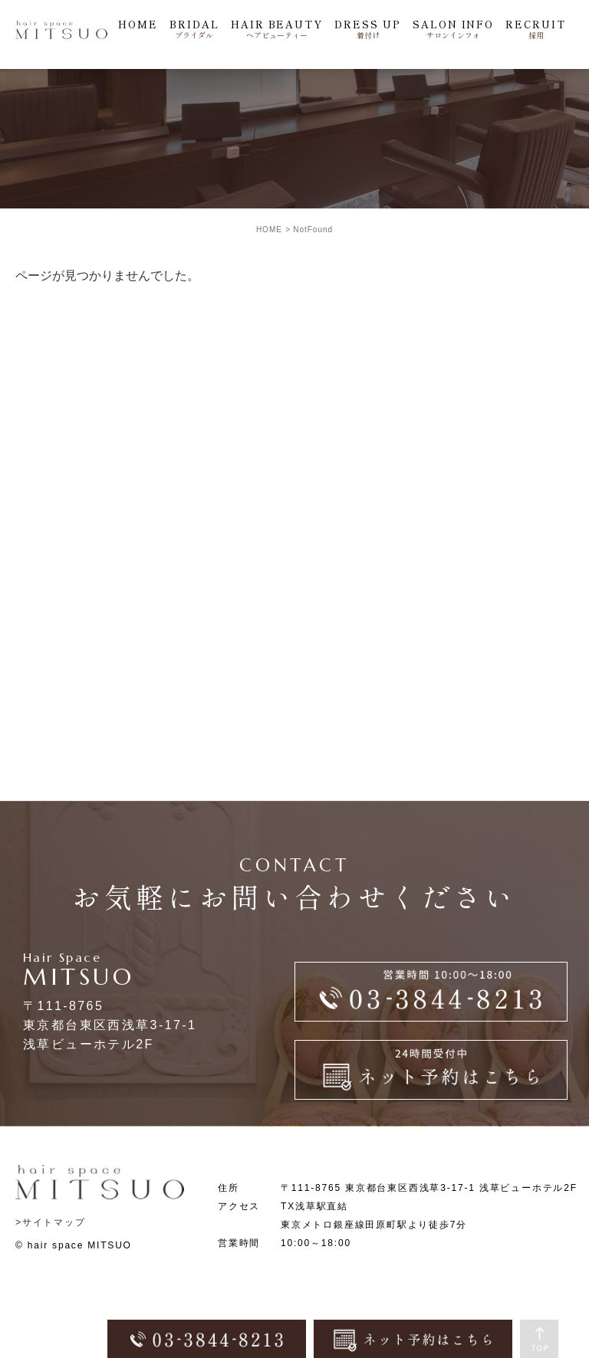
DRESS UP (367, 29)
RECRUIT (535, 29)
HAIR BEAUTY (277, 29)
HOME (138, 24)
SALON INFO (454, 29)
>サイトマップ (50, 1222)
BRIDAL (194, 29)
